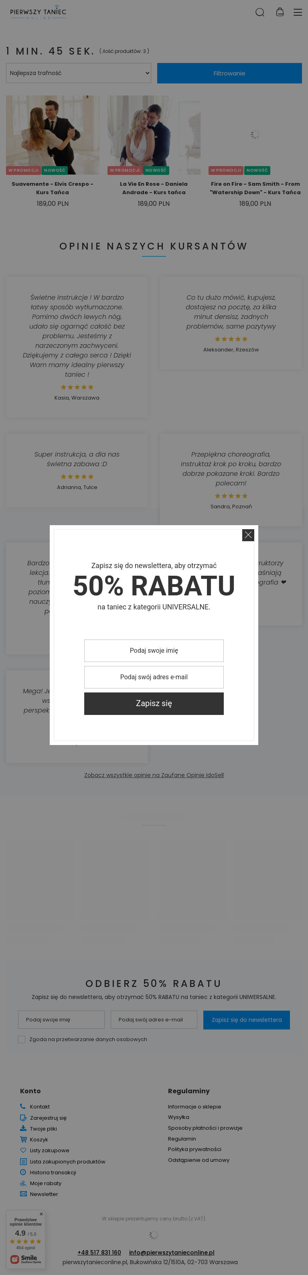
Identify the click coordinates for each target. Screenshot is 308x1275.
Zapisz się (154, 703)
